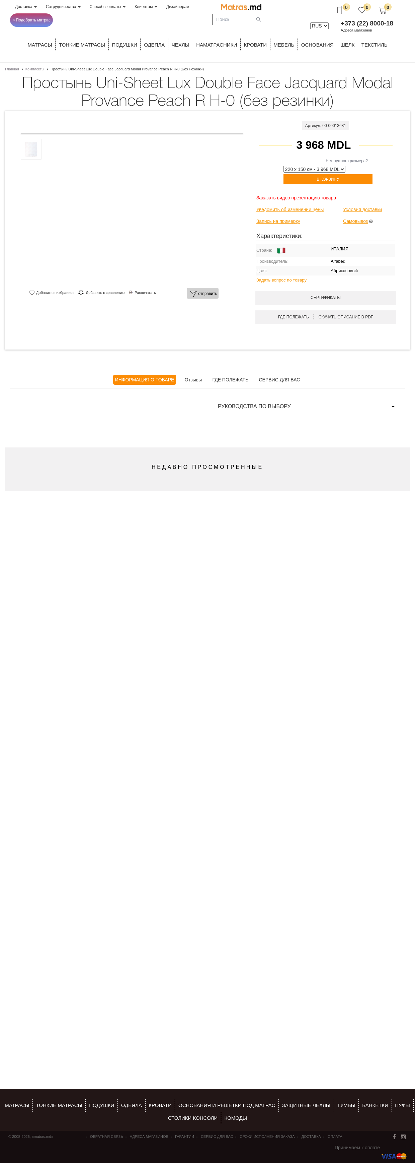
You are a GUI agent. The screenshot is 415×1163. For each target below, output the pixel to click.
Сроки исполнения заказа (267, 1137)
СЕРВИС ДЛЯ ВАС (279, 379)
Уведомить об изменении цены (290, 209)
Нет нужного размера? (347, 161)
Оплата (335, 1137)
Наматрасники (216, 45)
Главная (12, 69)
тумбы (346, 1105)
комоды (236, 1118)
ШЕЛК (347, 45)
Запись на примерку (278, 221)
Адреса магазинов (356, 30)
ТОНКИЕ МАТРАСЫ (82, 45)
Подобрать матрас (32, 20)
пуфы (402, 1105)
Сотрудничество (63, 6)
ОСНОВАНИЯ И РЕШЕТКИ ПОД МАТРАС (226, 1105)
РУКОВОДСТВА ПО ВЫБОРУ (254, 406)
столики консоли (193, 1118)
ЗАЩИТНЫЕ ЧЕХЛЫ (306, 1105)
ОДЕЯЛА (154, 45)
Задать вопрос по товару (281, 280)
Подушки (124, 45)
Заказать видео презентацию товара (296, 197)
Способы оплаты (108, 6)
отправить (203, 294)
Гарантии (184, 1137)
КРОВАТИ (255, 45)
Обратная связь (106, 1137)
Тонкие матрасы (59, 1105)
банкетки (375, 1105)
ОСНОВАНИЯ (317, 45)
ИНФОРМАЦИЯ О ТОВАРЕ (144, 379)
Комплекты (34, 69)
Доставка (26, 6)
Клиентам (146, 6)
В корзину (328, 179)
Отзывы (193, 379)
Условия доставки (362, 209)
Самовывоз (355, 221)
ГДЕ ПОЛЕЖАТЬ (231, 379)
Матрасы (40, 45)
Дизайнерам (177, 6)
